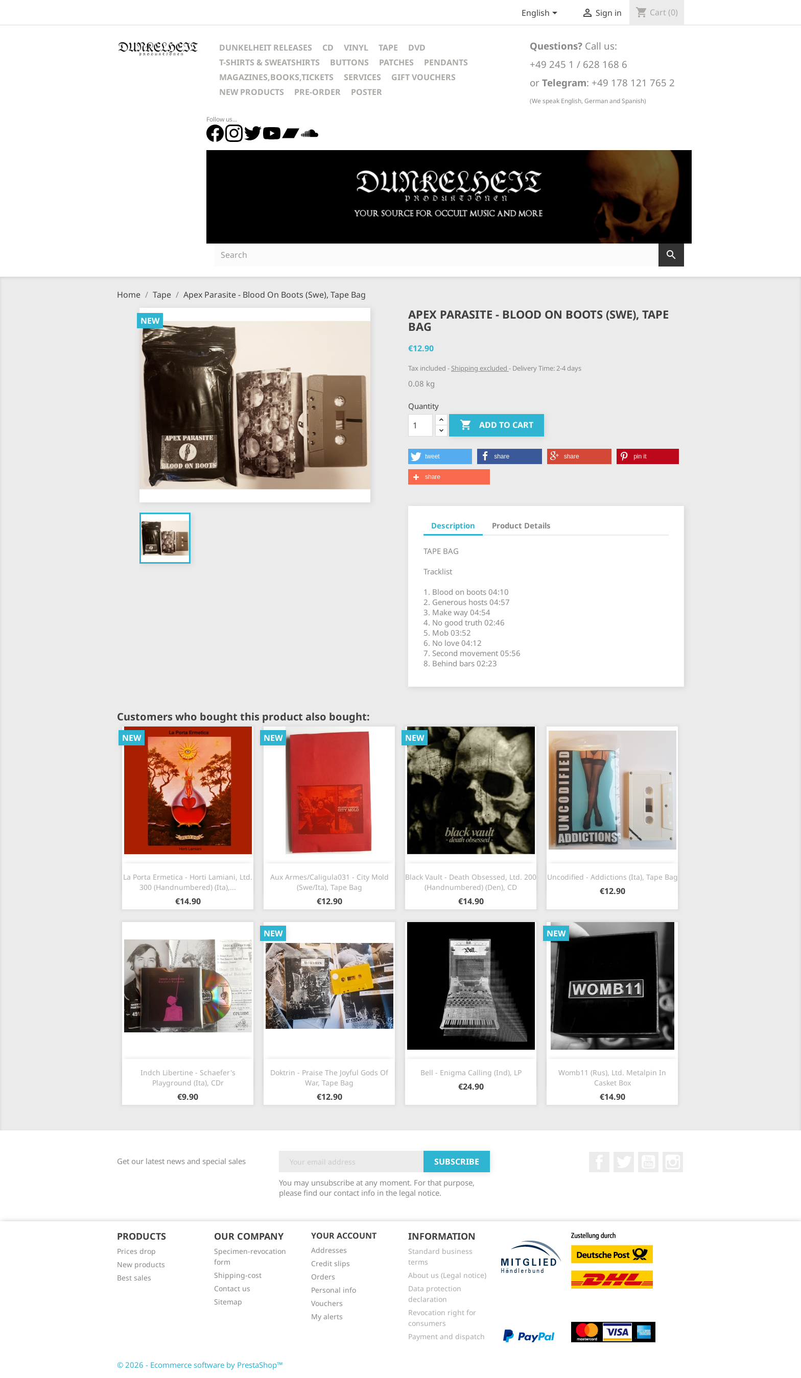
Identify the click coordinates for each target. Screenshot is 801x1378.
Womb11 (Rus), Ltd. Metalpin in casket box (612, 1077)
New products (141, 1264)
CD (328, 47)
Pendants (446, 62)
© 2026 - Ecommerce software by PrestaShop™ (200, 1365)
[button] (440, 456)
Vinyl (356, 47)
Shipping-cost (238, 1275)
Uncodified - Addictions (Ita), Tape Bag (612, 877)
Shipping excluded (480, 368)
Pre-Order (317, 92)
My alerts (327, 1316)
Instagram (673, 1162)
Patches (396, 62)
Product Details (521, 525)
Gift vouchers (423, 77)
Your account (343, 1235)
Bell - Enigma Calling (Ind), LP (471, 1072)
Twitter (624, 1162)
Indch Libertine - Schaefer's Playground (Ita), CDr (187, 1077)
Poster (366, 92)
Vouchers (327, 1303)
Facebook (599, 1162)
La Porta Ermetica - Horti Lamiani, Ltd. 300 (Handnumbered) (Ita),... (187, 882)
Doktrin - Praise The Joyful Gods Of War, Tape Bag (329, 1077)
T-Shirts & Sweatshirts (269, 62)
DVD (417, 47)
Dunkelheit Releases (265, 47)
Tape (388, 47)
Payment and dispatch (446, 1336)
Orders (323, 1277)
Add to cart (496, 425)
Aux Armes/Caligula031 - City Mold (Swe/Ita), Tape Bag (329, 882)
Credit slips (330, 1263)
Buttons (349, 62)
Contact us (232, 1288)
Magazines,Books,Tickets (276, 77)
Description (453, 525)
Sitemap (228, 1302)
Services (362, 77)
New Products (251, 92)
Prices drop (136, 1251)
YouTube (648, 1162)
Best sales (134, 1278)
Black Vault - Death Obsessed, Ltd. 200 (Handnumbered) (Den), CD (470, 882)
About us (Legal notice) (447, 1275)
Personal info (333, 1290)
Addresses (329, 1250)
